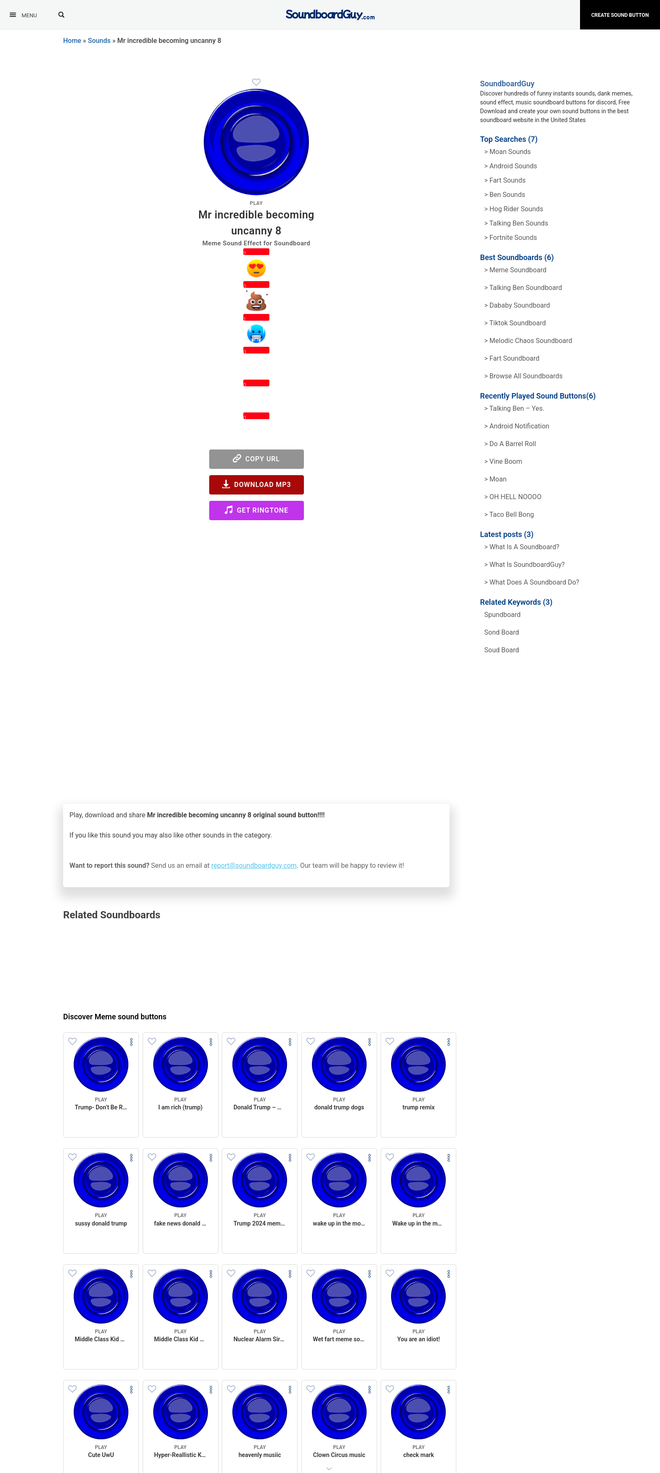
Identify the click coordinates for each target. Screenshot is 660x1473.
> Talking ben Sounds (516, 223)
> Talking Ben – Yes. (514, 408)
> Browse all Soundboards (523, 376)
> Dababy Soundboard (517, 305)
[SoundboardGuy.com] (330, 14)
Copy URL (256, 458)
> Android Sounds (510, 166)
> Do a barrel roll (510, 444)
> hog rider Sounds (513, 209)
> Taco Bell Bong (509, 514)
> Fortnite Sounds (510, 238)
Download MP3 (256, 484)
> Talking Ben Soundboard (523, 288)
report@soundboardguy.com (254, 865)
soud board (501, 650)
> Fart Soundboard (512, 358)
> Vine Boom (503, 461)
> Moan (495, 479)
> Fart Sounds (505, 180)
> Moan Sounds (507, 152)
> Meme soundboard (515, 270)
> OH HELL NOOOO (513, 497)
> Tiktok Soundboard (515, 323)
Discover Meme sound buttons (115, 1016)
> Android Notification (517, 426)
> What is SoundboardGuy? (524, 565)
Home (72, 41)
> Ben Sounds (504, 195)
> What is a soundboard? (521, 547)
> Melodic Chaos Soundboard (528, 341)
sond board (501, 632)
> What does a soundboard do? (532, 582)
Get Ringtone (256, 509)
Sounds (99, 41)
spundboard (502, 615)
